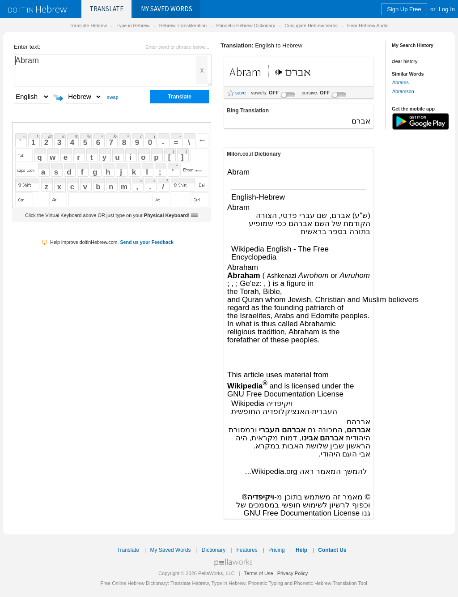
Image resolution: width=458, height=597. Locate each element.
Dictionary (213, 550)
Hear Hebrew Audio (367, 25)
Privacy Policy (292, 573)
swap (113, 97)
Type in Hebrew (132, 25)
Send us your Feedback (147, 242)
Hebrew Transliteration (183, 25)
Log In (447, 9)
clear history (404, 61)
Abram (113, 70)
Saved (166, 8)
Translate (106, 8)
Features (246, 550)
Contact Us (332, 550)
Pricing (276, 550)
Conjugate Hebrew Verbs (310, 25)
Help (301, 550)
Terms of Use (258, 573)
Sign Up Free (404, 9)
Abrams (400, 82)
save (240, 92)
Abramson (403, 91)
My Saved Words (170, 550)
